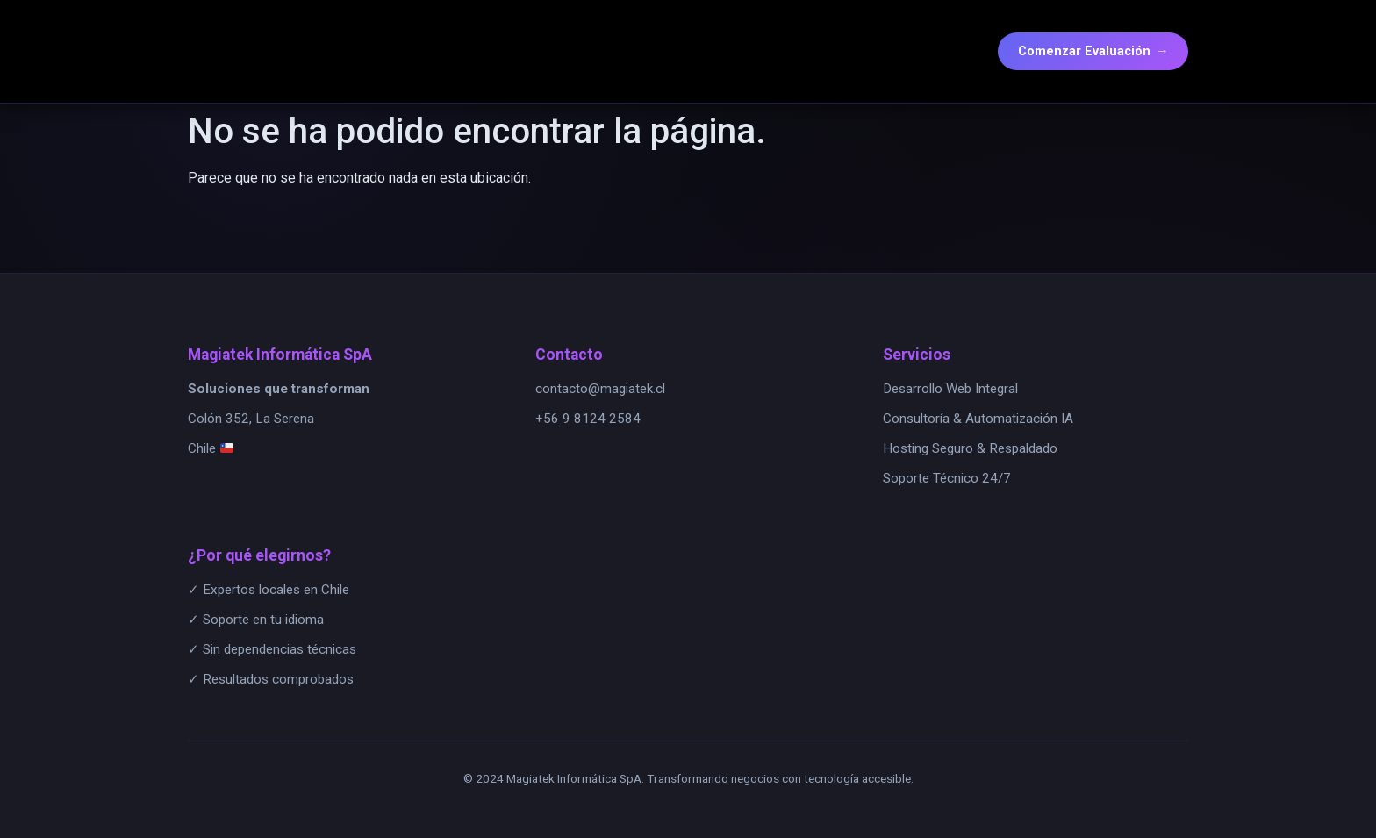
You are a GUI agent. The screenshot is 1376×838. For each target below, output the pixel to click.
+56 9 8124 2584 (588, 418)
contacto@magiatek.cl (600, 389)
